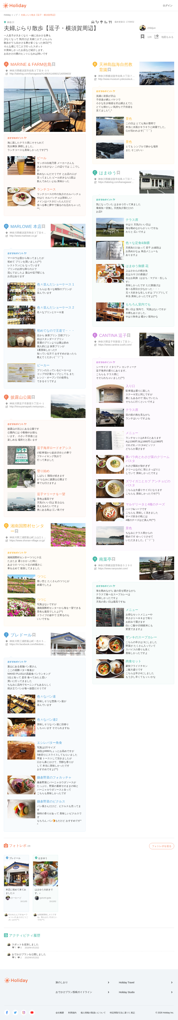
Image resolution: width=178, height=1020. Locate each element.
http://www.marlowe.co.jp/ (23, 235)
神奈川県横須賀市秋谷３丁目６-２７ (29, 232)
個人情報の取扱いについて (93, 1012)
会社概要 (60, 1012)
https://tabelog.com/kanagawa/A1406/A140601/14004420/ (129, 182)
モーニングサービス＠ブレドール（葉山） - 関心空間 (72, 651)
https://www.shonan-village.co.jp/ (27, 540)
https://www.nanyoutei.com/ (113, 568)
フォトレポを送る (161, 846)
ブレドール (21, 635)
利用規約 (72, 1012)
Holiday (14, 5)
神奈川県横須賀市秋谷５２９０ (115, 565)
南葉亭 (105, 559)
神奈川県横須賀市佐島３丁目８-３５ (29, 70)
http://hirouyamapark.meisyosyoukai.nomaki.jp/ (35, 406)
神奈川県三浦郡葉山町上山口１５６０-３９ (33, 537)
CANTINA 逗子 (113, 335)
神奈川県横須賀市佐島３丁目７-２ (117, 76)
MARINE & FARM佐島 (31, 64)
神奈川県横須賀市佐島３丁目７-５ (117, 179)
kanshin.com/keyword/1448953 (69, 653)
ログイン (167, 5)
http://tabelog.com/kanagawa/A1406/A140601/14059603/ (40, 73)
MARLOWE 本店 (26, 226)
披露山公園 (20, 397)
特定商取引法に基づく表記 (122, 1012)
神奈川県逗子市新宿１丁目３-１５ (117, 341)
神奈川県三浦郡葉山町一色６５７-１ (29, 641)
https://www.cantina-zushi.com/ (115, 344)
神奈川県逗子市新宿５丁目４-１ (27, 403)
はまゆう (107, 172)
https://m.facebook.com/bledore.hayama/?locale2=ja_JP (40, 644)
